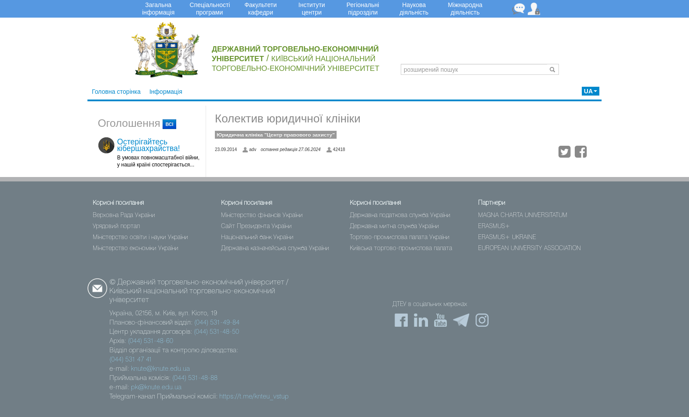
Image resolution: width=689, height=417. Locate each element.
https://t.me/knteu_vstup (254, 397)
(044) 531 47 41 (130, 360)
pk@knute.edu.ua (156, 387)
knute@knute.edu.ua (160, 369)
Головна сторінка (116, 91)
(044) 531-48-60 (150, 341)
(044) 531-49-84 (216, 323)
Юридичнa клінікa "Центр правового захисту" (276, 135)
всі (170, 124)
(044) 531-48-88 (195, 378)
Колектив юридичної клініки (287, 118)
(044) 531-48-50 (216, 332)
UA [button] (590, 91)
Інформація (165, 91)
